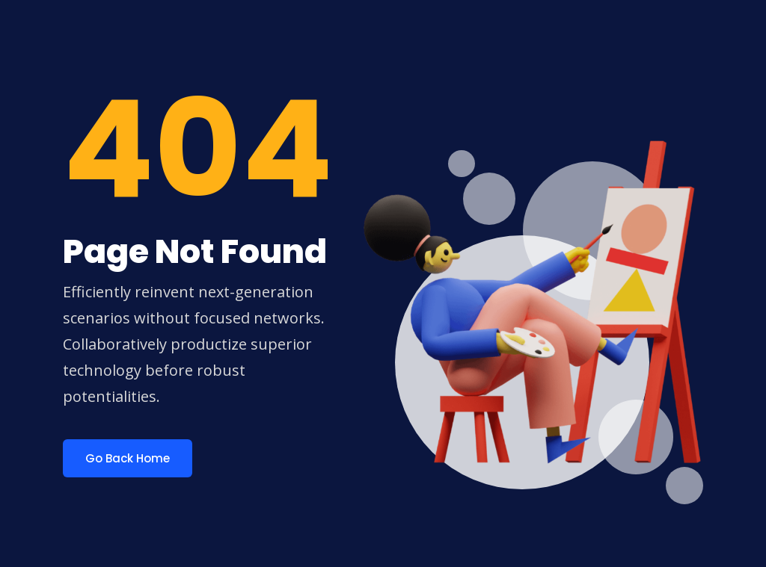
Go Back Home (127, 458)
